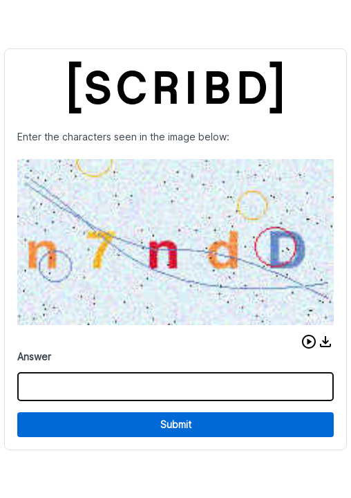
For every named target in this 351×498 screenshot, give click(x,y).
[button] (309, 341)
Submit (175, 424)
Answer (34, 356)
